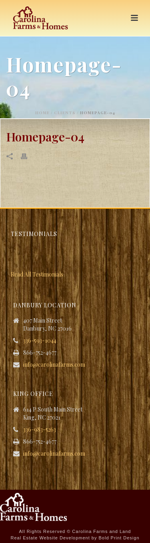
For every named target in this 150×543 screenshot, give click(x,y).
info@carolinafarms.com (54, 364)
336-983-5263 (39, 429)
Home (42, 112)
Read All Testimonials (37, 274)
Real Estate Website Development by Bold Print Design (74, 537)
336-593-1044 (39, 340)
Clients (65, 112)
